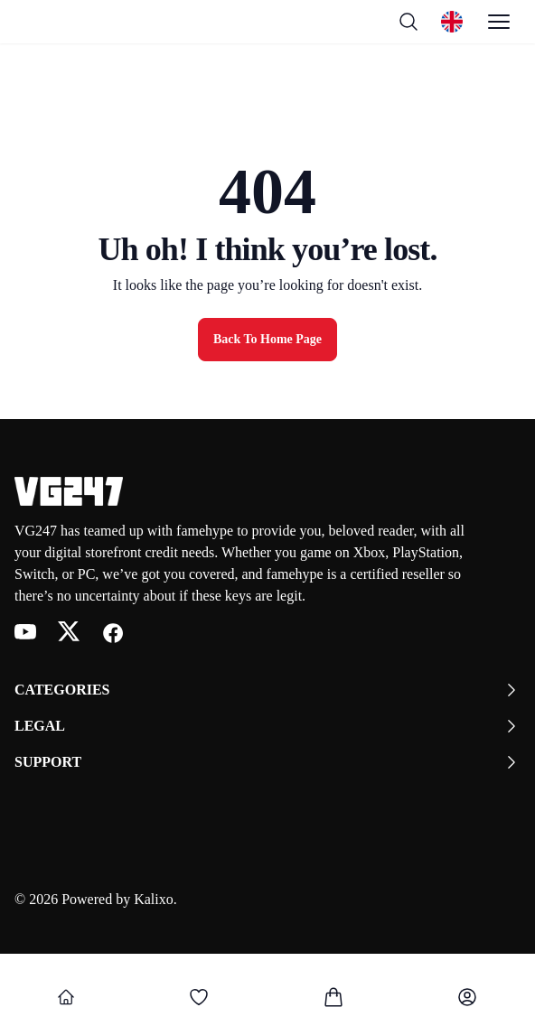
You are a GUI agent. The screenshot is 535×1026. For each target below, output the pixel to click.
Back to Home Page (267, 339)
